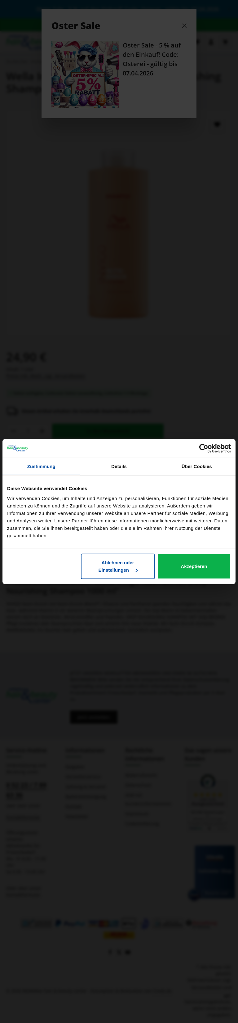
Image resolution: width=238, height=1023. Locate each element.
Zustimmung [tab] (41, 466)
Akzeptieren (194, 566)
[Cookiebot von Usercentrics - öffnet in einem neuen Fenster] (204, 448)
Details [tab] (119, 466)
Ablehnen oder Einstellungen (118, 566)
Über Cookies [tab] (197, 466)
